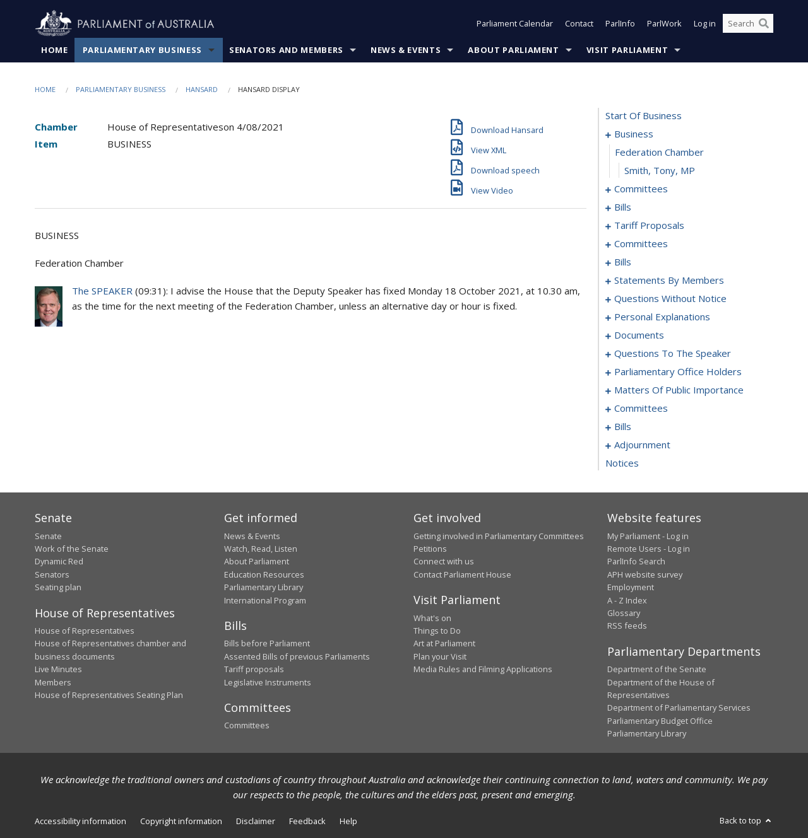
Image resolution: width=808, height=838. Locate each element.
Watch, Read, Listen (260, 548)
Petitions (430, 548)
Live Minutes (58, 669)
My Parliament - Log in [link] (648, 536)
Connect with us (443, 561)
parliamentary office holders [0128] (678, 372)
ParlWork (664, 24)
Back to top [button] (746, 820)
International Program (265, 600)
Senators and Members (286, 49)
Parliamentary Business (142, 49)
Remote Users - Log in (648, 548)
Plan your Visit (439, 656)
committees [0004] (641, 189)
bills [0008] (622, 207)
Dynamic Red (59, 561)
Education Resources (264, 574)
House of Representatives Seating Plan (109, 695)
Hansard (202, 89)
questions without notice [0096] (670, 299)
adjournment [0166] (642, 445)
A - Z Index (627, 600)
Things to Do (437, 630)
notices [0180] (622, 463)
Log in (705, 24)
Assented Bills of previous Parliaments (297, 656)
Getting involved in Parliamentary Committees (498, 536)
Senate (48, 536)
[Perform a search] (763, 24)
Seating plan (58, 587)
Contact (579, 24)
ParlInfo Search (636, 561)
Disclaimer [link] (255, 821)
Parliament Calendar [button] (515, 24)
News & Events (406, 49)
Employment (630, 587)
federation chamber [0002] (659, 152)
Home (54, 49)
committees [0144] (641, 408)
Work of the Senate (72, 548)
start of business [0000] (643, 116)
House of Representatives (84, 630)
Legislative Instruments (267, 682)
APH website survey (644, 574)
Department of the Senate (656, 669)
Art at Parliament (444, 643)
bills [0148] (622, 427)
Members (53, 682)
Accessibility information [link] (80, 821)
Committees (247, 725)
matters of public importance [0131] (679, 390)
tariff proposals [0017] (649, 225)
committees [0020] (641, 244)
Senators (52, 574)
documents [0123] (639, 335)
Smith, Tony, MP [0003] (659, 171)
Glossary (623, 613)
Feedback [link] (307, 821)
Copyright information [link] (181, 821)
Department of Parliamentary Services (679, 708)
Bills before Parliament (267, 643)
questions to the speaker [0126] (672, 353)
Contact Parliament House (462, 574)
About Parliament (513, 49)
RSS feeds (627, 626)
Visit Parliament (627, 49)
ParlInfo (620, 24)
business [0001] (633, 134)
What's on (432, 618)
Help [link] (348, 821)
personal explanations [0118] (662, 317)
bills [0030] (622, 262)
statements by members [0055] (669, 280)
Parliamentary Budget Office (660, 720)
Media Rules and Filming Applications (482, 669)
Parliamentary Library (263, 587)
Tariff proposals (254, 669)
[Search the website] (748, 24)
